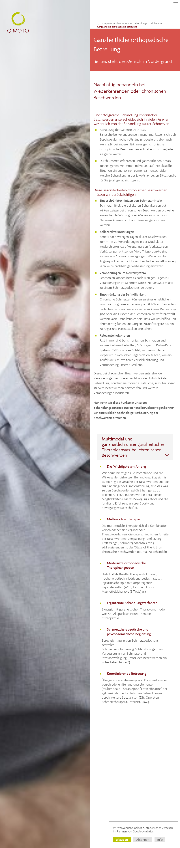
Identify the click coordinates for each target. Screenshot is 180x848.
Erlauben (122, 840)
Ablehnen (142, 840)
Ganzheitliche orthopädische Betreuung (117, 26)
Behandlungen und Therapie (148, 23)
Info (160, 840)
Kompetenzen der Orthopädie (117, 23)
